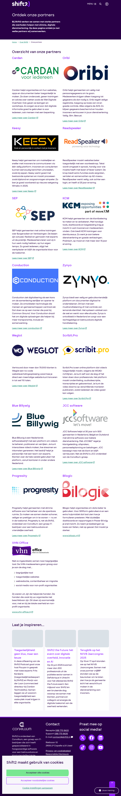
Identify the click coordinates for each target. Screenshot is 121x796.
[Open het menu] (91, 4)
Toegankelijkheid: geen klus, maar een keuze (26, 654)
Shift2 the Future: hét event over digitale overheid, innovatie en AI (60, 656)
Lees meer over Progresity (26, 536)
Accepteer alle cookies (37, 773)
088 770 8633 (62, 731)
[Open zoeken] (100, 4)
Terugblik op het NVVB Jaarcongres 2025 (91, 654)
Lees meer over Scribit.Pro (77, 399)
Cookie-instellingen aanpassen (37, 788)
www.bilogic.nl (71, 536)
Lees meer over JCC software (79, 462)
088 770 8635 (61, 734)
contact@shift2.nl (63, 737)
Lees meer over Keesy (24, 191)
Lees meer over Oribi (74, 121)
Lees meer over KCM (74, 249)
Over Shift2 (24, 42)
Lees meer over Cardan (25, 118)
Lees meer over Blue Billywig (27, 469)
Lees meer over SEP (23, 258)
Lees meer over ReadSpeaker (79, 188)
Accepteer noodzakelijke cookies (37, 781)
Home (14, 42)
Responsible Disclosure (57, 754)
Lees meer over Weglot (25, 386)
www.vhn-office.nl (22, 612)
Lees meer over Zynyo (75, 328)
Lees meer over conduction (27, 328)
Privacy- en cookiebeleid (58, 751)
